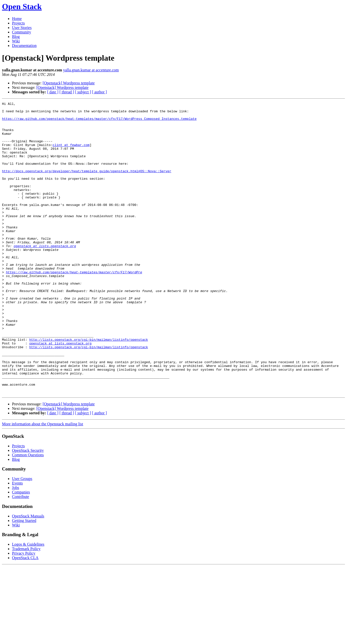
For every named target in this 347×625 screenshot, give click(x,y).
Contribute (20, 555)
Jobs (15, 546)
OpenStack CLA (25, 616)
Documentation (24, 45)
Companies (21, 550)
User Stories (22, 27)
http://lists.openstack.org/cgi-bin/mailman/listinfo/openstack (88, 387)
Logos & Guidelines (28, 603)
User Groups (22, 537)
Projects (18, 23)
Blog (16, 36)
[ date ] (52, 92)
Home (17, 18)
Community (21, 32)
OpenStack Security (28, 509)
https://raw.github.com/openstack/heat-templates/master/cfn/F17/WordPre (74, 306)
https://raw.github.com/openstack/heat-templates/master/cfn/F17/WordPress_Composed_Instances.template (99, 122)
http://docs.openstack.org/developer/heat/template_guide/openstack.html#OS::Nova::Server (86, 185)
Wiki (16, 41)
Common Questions (28, 513)
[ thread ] (66, 92)
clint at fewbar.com (71, 154)
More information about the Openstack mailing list (42, 482)
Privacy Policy (23, 612)
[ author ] (99, 92)
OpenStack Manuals (28, 574)
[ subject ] (83, 92)
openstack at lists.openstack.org (45, 275)
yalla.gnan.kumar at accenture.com (91, 70)
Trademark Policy (26, 607)
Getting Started (24, 579)
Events (17, 541)
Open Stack (22, 6)
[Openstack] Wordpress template (69, 83)
